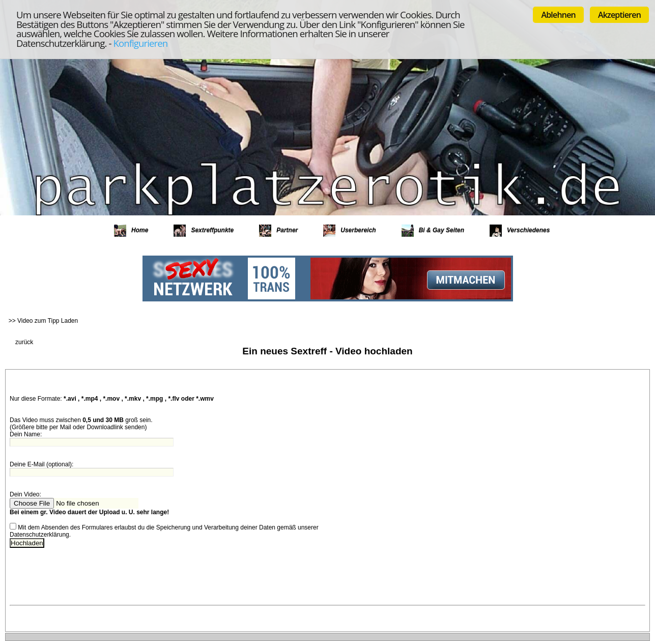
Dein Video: (26, 494)
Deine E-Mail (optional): (41, 464)
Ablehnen (558, 14)
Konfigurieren (140, 43)
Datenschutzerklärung (39, 534)
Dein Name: (26, 434)
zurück (24, 342)
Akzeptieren (619, 14)
